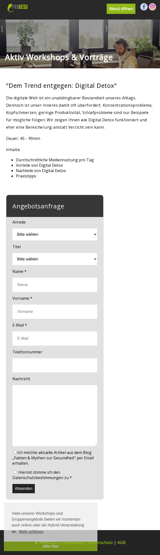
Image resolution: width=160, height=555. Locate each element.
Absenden (23, 488)
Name (19, 271)
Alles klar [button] (50, 546)
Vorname (22, 298)
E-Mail (19, 325)
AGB (121, 542)
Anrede (19, 222)
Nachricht (21, 378)
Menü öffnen (121, 8)
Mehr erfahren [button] (31, 532)
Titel (16, 246)
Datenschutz (100, 542)
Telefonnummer (27, 352)
